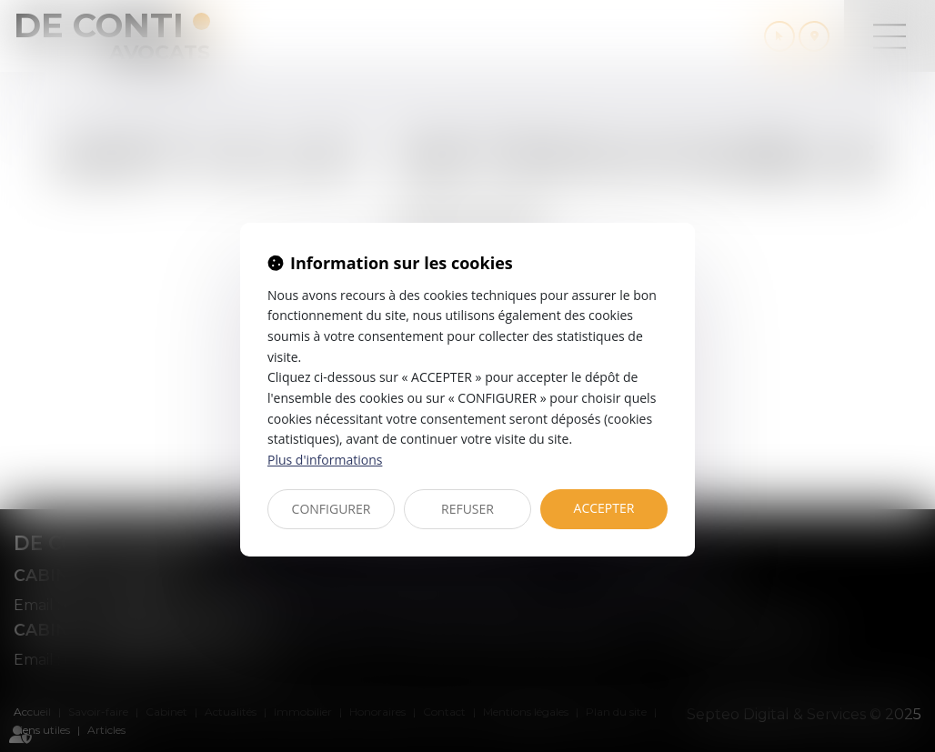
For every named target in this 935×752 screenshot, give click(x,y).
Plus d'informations (324, 459)
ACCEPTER (604, 507)
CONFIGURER (331, 508)
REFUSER (467, 508)
